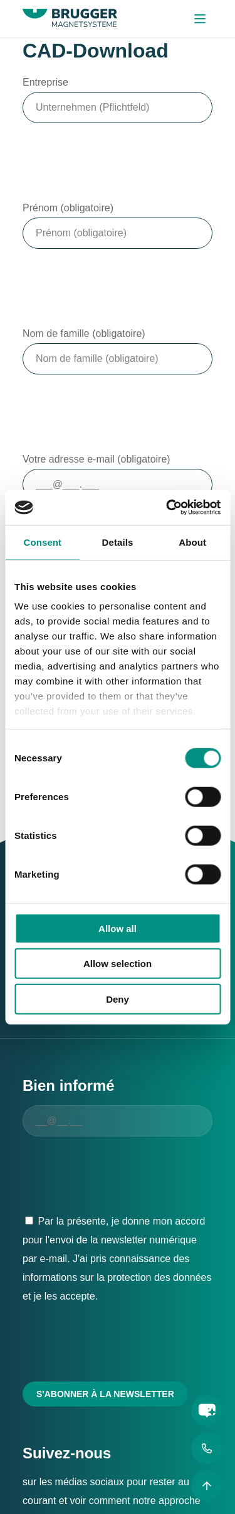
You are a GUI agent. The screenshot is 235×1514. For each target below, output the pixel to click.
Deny (117, 998)
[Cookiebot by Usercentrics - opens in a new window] (167, 507)
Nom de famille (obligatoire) (84, 333)
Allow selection (117, 963)
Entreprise (45, 82)
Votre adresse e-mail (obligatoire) (96, 459)
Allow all (117, 928)
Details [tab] (117, 541)
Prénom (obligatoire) (68, 208)
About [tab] (192, 541)
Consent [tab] (42, 541)
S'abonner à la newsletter (105, 1394)
